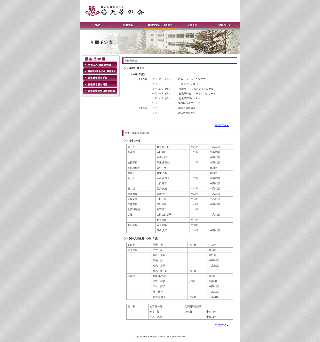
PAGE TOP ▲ (222, 125)
